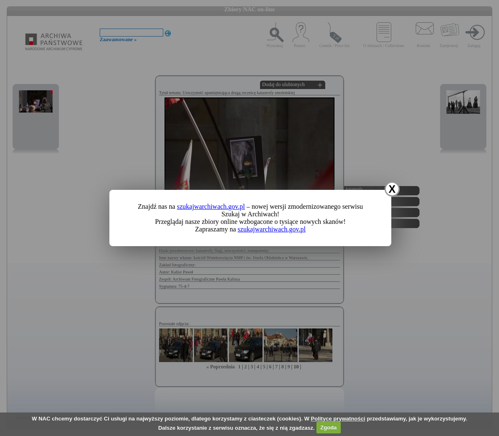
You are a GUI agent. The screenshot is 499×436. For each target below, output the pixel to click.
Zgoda (328, 427)
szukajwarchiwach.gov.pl (211, 206)
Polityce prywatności (338, 418)
